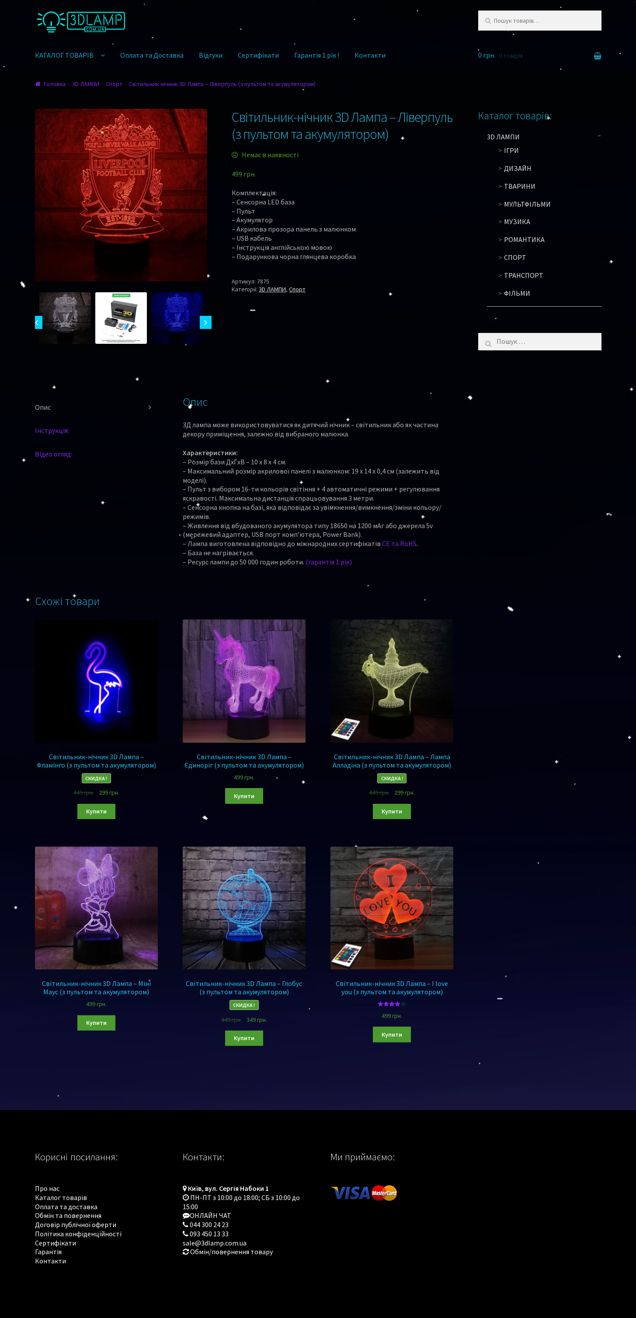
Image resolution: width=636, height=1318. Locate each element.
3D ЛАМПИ (85, 84)
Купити (96, 811)
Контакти (370, 55)
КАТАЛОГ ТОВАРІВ (64, 55)
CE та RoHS (399, 543)
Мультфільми (527, 204)
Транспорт (523, 275)
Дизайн (518, 168)
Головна (55, 84)
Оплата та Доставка (152, 55)
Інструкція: (52, 430)
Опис (43, 407)
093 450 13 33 (209, 1233)
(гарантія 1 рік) (329, 561)
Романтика (524, 239)
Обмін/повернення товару (231, 1251)
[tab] (96, 407)
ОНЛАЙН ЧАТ (210, 1215)
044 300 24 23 (209, 1224)
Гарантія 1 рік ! (316, 55)
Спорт (114, 84)
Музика (517, 221)
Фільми (517, 293)
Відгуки (210, 55)
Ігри (511, 150)
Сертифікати (258, 55)
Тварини (519, 186)
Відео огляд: (53, 454)
